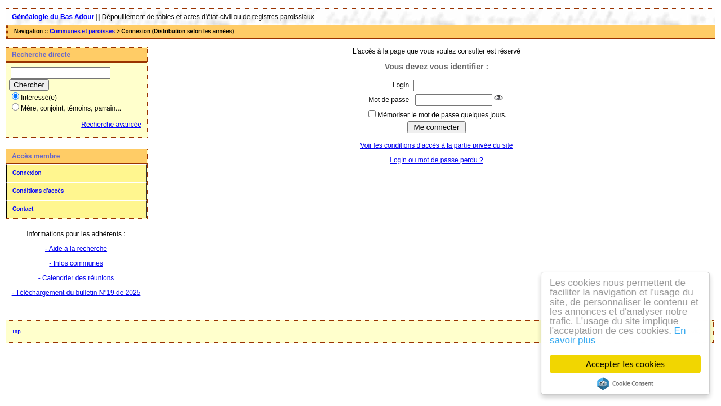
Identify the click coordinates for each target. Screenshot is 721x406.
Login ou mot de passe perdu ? (436, 160)
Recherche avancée (111, 125)
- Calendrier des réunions (76, 278)
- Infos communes (76, 263)
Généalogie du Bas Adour (53, 17)
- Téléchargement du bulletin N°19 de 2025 (76, 293)
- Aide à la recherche (76, 249)
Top (16, 331)
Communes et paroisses (82, 31)
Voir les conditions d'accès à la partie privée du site (436, 145)
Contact (22, 209)
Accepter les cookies (625, 364)
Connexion (27, 173)
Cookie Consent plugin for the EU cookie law (625, 383)
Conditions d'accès (38, 191)
